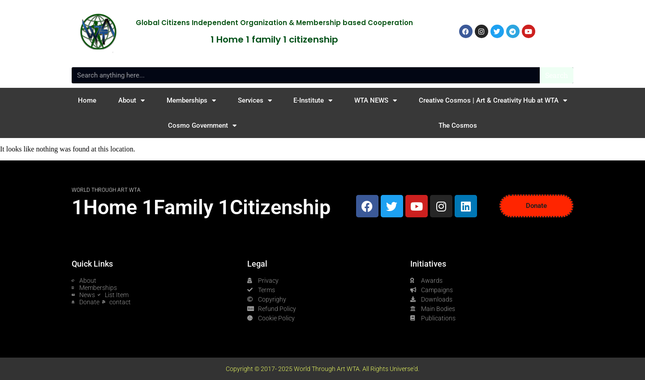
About (131, 100)
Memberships (191, 100)
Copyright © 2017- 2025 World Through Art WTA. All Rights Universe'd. (322, 368)
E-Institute (312, 100)
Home (87, 100)
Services (255, 100)
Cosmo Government (202, 126)
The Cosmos (458, 125)
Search (556, 75)
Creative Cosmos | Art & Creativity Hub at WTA (493, 100)
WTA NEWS (375, 100)
